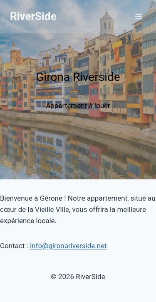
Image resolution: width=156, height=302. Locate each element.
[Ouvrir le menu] (138, 16)
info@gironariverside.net (68, 246)
